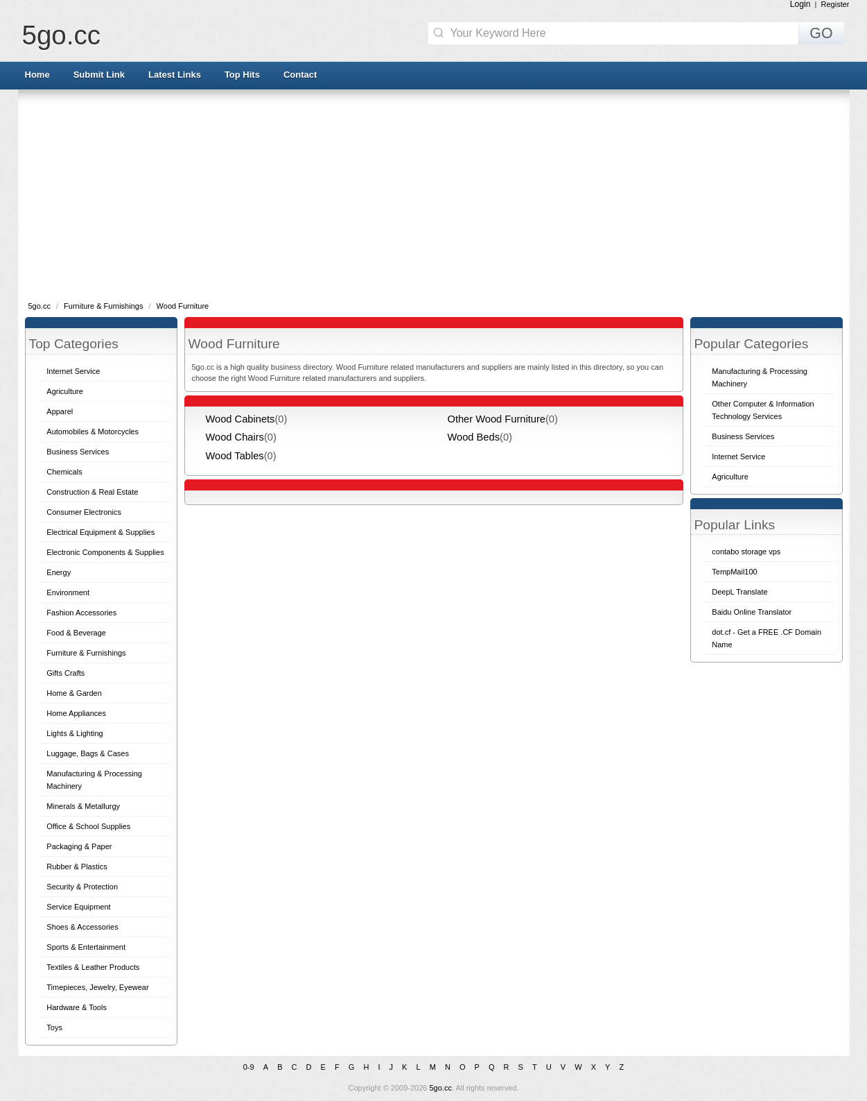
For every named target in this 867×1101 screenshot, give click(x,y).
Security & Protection (82, 886)
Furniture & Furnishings (104, 306)
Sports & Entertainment (85, 947)
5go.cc (61, 35)
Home (37, 74)
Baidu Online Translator (751, 612)
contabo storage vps (746, 551)
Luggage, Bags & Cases (87, 753)
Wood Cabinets (240, 419)
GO (820, 33)
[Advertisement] (434, 194)
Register (835, 4)
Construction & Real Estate (92, 492)
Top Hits (242, 74)
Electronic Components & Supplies (105, 552)
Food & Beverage (76, 633)
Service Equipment (78, 907)
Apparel (59, 411)
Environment (67, 592)
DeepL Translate (739, 592)
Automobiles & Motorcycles (92, 431)
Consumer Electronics (83, 512)
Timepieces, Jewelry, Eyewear (97, 987)
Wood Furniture (183, 306)
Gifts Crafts (65, 673)
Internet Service (73, 371)
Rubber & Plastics (76, 866)
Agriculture (64, 391)
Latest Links (174, 74)
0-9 (248, 1067)
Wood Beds (474, 437)
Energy (58, 572)
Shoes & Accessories (82, 927)
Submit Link (99, 74)
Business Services (77, 451)
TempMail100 (734, 571)
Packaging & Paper (79, 846)
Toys (54, 1027)
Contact (300, 74)
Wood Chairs (235, 437)
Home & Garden (73, 693)
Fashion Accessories (81, 612)
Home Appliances (76, 713)
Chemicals (64, 472)
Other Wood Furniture (496, 419)
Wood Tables (235, 455)
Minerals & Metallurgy (83, 806)
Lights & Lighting (74, 733)
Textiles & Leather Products (92, 967)
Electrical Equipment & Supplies (100, 532)
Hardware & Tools (76, 1007)
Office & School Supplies (88, 826)
